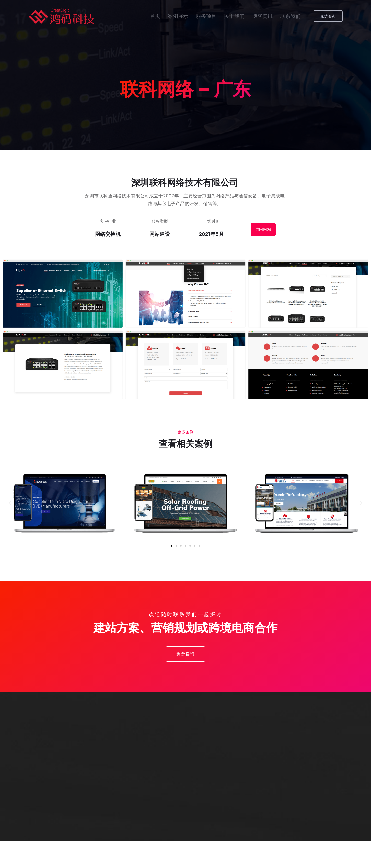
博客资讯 (262, 16)
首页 (155, 16)
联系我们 (290, 16)
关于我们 (234, 16)
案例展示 (178, 16)
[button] (171, 546)
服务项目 (206, 16)
